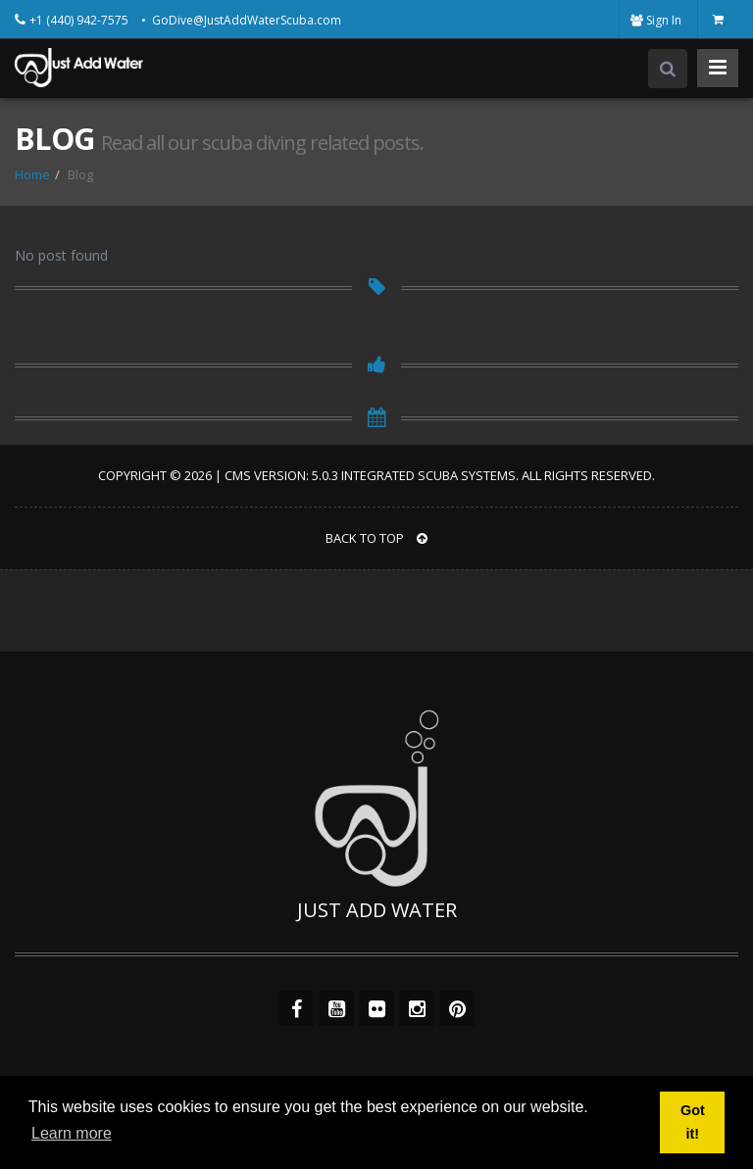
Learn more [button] (71, 1133)
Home (32, 174)
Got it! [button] (692, 1122)
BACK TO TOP (376, 538)
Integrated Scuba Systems (428, 475)
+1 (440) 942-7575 (80, 20)
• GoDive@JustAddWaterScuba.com (241, 20)
